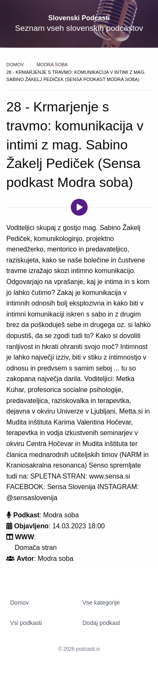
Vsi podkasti (26, 622)
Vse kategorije (101, 602)
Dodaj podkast (102, 622)
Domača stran (36, 547)
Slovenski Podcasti (79, 18)
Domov (15, 64)
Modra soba (53, 64)
